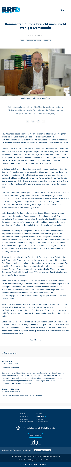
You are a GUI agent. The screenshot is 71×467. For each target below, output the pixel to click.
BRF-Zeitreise (42, 422)
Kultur (39, 419)
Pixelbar (43, 460)
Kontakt (29, 456)
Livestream (33, 464)
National (24, 419)
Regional (24, 416)
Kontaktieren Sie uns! (42, 450)
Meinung (40, 416)
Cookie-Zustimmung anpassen (51, 456)
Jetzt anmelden (35, 435)
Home (22, 414)
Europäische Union (34, 40)
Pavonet (49, 460)
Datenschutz (22, 456)
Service (23, 464)
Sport (39, 414)
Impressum (14, 456)
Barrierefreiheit (36, 456)
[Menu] (64, 10)
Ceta (22, 40)
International (26, 422)
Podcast (43, 464)
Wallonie (47, 40)
